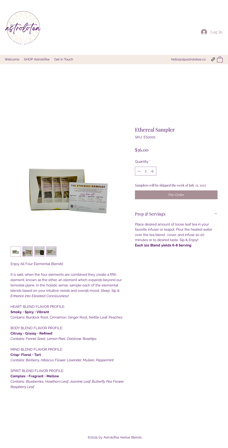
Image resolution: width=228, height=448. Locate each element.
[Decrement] (139, 171)
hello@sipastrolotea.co (188, 59)
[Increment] (153, 171)
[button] (220, 59)
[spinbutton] (146, 171)
